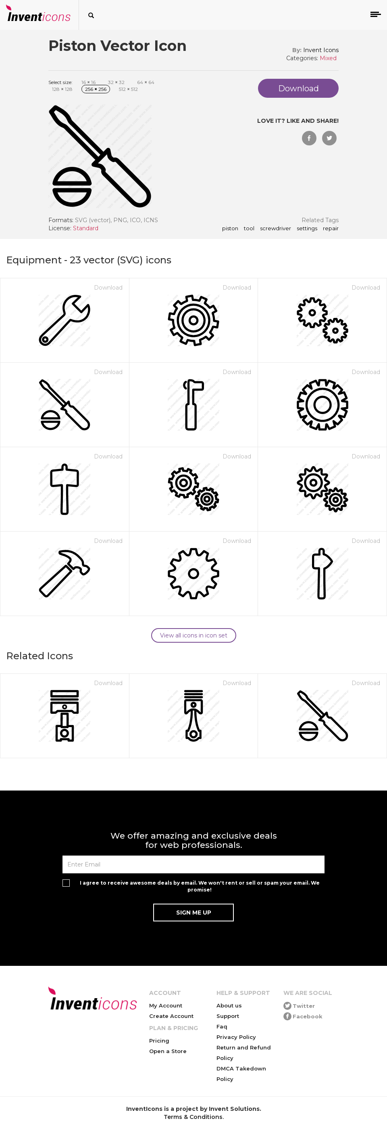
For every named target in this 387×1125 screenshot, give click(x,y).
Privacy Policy (236, 1037)
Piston (230, 228)
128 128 (62, 89)
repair (331, 228)
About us (229, 1005)
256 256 (95, 89)
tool (249, 228)
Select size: (60, 82)
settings (307, 228)
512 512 (128, 89)
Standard (85, 228)
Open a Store (168, 1051)
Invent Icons (321, 50)
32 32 (116, 82)
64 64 (145, 82)
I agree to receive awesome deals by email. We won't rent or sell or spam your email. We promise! (200, 886)
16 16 (88, 82)
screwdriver (275, 228)
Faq (221, 1026)
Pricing (159, 1040)
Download (108, 287)
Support (227, 1016)
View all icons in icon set (193, 635)
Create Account (171, 1016)
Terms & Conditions (193, 1117)
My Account (165, 1005)
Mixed (328, 58)
